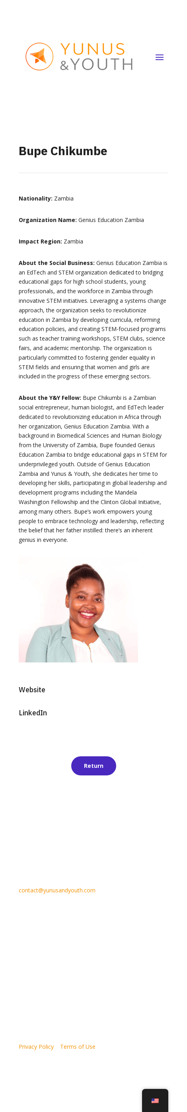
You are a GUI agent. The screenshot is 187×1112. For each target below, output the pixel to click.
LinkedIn (33, 712)
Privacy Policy (36, 1046)
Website (32, 689)
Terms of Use (77, 1046)
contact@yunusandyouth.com (57, 890)
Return (93, 765)
